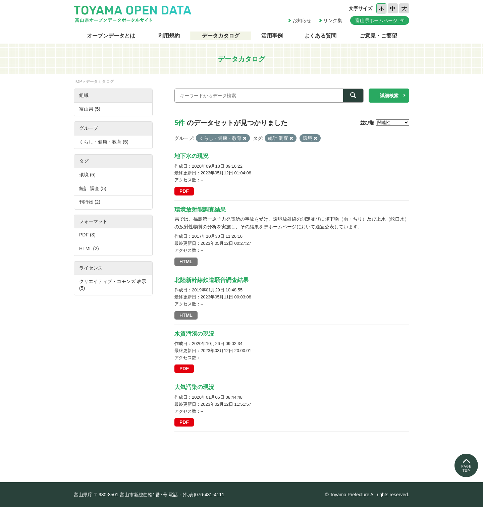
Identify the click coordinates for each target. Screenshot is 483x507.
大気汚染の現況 (194, 387)
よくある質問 (320, 36)
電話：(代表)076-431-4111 (196, 494)
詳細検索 (389, 95)
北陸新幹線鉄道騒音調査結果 (211, 280)
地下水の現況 (191, 156)
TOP (78, 81)
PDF (184, 191)
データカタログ (220, 36)
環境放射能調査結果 (200, 210)
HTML (186, 261)
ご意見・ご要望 (378, 36)
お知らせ (301, 20)
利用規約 (169, 36)
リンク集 (332, 20)
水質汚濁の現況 (194, 334)
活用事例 (272, 36)
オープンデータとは (111, 36)
